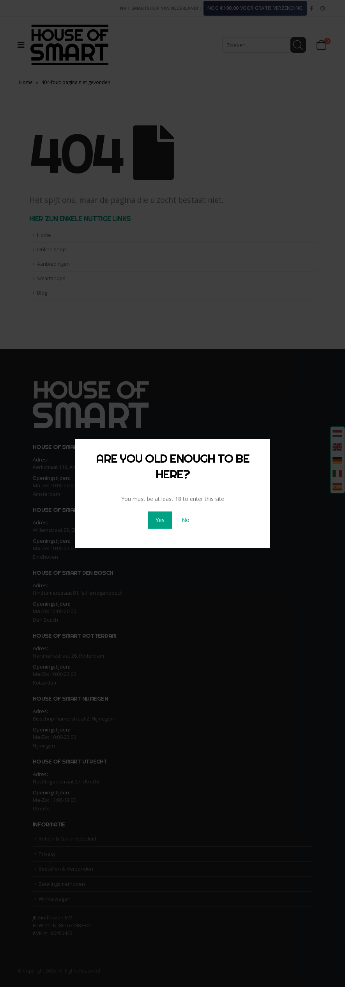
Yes (160, 520)
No (185, 520)
